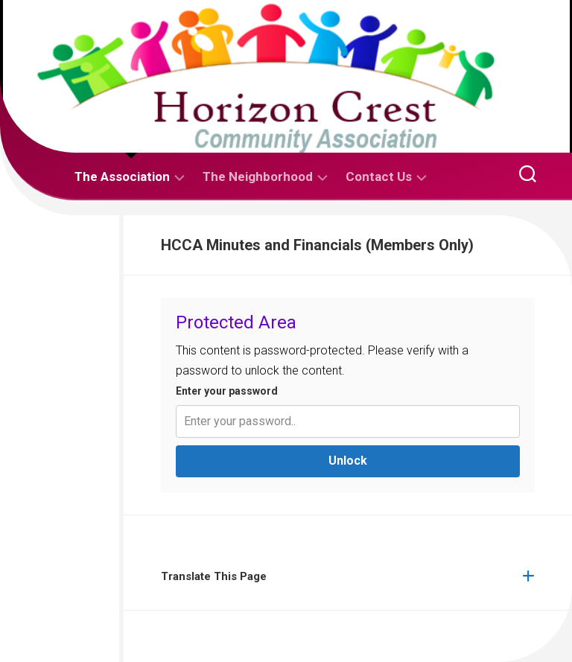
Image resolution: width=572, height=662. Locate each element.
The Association (122, 176)
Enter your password (227, 391)
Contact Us (379, 176)
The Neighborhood (258, 176)
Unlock (347, 460)
